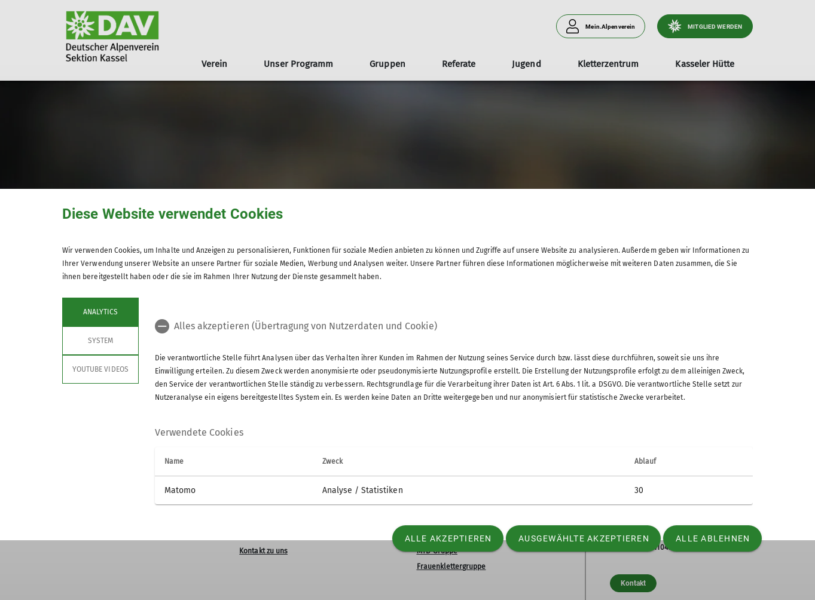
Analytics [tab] (100, 312)
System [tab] (100, 340)
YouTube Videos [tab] (100, 369)
